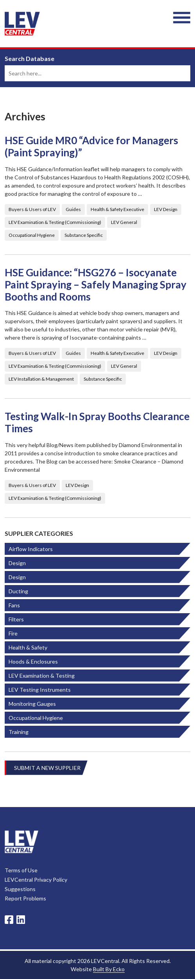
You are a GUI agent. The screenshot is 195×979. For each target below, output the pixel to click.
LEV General (124, 222)
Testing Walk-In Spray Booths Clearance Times (97, 422)
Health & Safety (28, 647)
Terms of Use (21, 870)
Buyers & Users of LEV (32, 209)
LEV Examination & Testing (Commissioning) (55, 222)
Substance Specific (83, 235)
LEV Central (22, 24)
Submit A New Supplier (47, 767)
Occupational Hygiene (32, 235)
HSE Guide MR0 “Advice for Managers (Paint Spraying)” (91, 146)
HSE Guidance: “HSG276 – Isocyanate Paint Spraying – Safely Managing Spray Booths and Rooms (95, 285)
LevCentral (21, 841)
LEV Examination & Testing (42, 675)
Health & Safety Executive (117, 209)
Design (17, 563)
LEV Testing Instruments (40, 689)
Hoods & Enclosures (33, 661)
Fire (13, 633)
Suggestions (20, 889)
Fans (14, 605)
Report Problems (25, 898)
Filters (16, 619)
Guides (73, 209)
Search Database (29, 58)
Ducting (18, 591)
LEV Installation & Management (41, 379)
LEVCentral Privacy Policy (36, 879)
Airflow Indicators (31, 549)
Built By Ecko (109, 969)
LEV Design (165, 209)
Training (19, 731)
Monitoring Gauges (32, 703)
